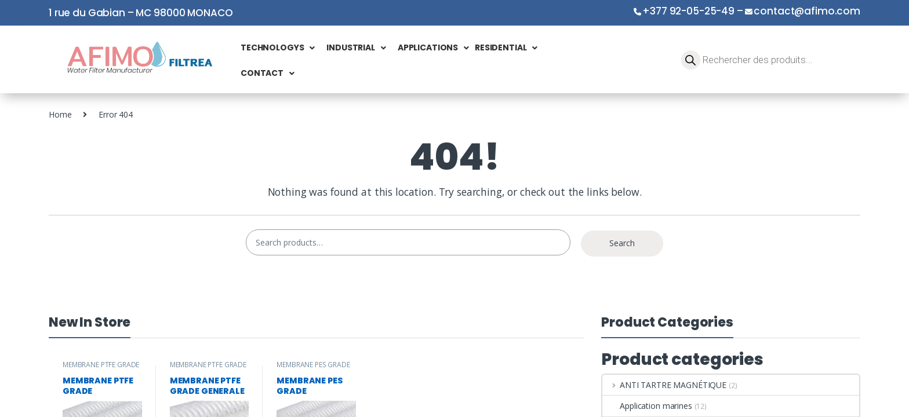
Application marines (647, 405)
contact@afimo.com (807, 11)
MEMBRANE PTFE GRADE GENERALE (208, 368)
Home (60, 114)
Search (622, 242)
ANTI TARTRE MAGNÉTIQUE (664, 384)
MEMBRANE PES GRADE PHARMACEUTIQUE (313, 368)
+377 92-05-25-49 (688, 11)
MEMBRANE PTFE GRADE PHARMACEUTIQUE (101, 368)
